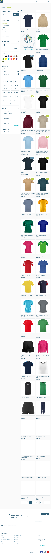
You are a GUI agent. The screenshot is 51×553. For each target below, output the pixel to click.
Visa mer (16, 37)
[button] (28, 41)
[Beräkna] (16, 14)
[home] (3, 8)
